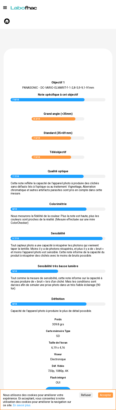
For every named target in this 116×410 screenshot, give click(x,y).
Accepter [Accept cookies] (105, 395)
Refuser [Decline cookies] (86, 395)
